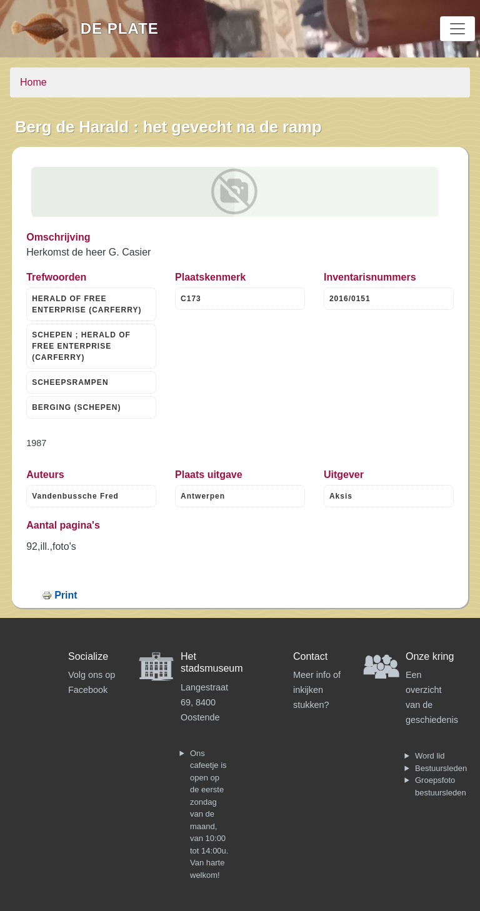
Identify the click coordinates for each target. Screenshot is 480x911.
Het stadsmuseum (212, 662)
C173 (191, 298)
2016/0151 (350, 298)
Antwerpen (203, 496)
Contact (310, 656)
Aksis (340, 496)
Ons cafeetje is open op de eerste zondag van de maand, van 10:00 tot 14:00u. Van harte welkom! (209, 814)
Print (65, 595)
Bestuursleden (441, 768)
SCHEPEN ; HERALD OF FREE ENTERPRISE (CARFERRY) (81, 346)
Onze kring (430, 656)
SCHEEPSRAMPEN (70, 382)
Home (33, 82)
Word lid (429, 755)
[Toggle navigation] (457, 28)
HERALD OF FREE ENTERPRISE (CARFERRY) (86, 304)
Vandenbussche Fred (75, 496)
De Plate (120, 28)
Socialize (88, 656)
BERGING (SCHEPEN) (76, 407)
